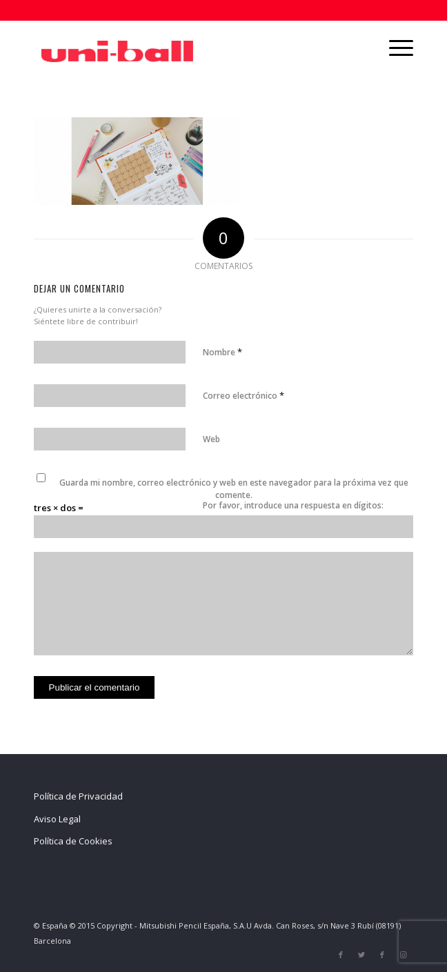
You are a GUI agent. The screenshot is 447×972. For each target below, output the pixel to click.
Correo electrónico (243, 395)
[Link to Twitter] (361, 954)
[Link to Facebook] (340, 954)
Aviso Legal (57, 819)
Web (211, 439)
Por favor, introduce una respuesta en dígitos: (293, 505)
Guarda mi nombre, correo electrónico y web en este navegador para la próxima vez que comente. (233, 489)
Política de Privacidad (78, 796)
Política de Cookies (73, 841)
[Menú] (394, 47)
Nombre (222, 352)
